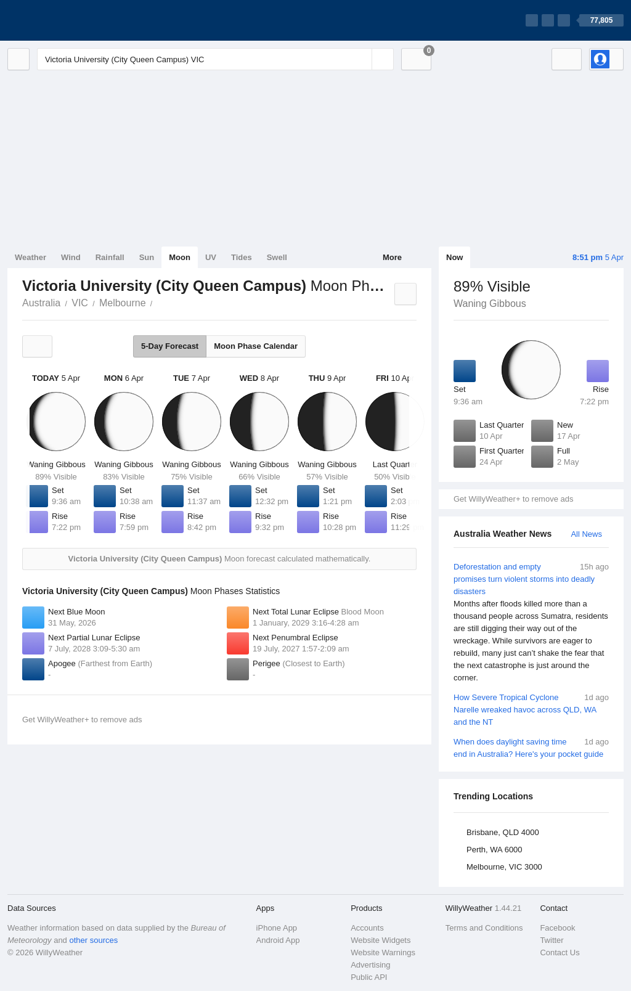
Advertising (370, 964)
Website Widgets (380, 940)
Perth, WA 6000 (494, 849)
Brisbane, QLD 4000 (502, 832)
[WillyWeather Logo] (65, 20)
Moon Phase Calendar (256, 346)
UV (210, 257)
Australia (41, 303)
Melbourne (122, 303)
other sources (93, 940)
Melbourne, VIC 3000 (504, 866)
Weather (30, 257)
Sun (147, 257)
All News (586, 534)
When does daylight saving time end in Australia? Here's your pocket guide (531, 747)
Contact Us (559, 952)
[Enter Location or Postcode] (215, 59)
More (392, 257)
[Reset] (361, 59)
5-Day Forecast (169, 346)
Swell (277, 257)
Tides (241, 257)
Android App (278, 940)
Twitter (551, 940)
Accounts (367, 927)
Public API (369, 977)
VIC (79, 303)
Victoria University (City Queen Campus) (159, 302)
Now (454, 257)
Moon (179, 257)
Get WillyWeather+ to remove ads (513, 499)
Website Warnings (383, 952)
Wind (71, 257)
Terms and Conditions (484, 927)
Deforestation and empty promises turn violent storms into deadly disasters (531, 622)
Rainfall (110, 257)
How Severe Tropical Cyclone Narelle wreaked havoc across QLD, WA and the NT (531, 709)
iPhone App (277, 927)
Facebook (557, 927)
